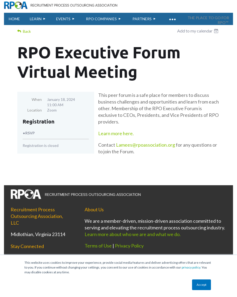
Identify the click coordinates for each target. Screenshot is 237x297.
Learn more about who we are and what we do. (133, 234)
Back (27, 31)
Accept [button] (201, 285)
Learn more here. (116, 133)
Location (34, 110)
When (37, 99)
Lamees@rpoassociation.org (145, 145)
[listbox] (198, 31)
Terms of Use (98, 246)
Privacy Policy (129, 246)
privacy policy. (191, 267)
